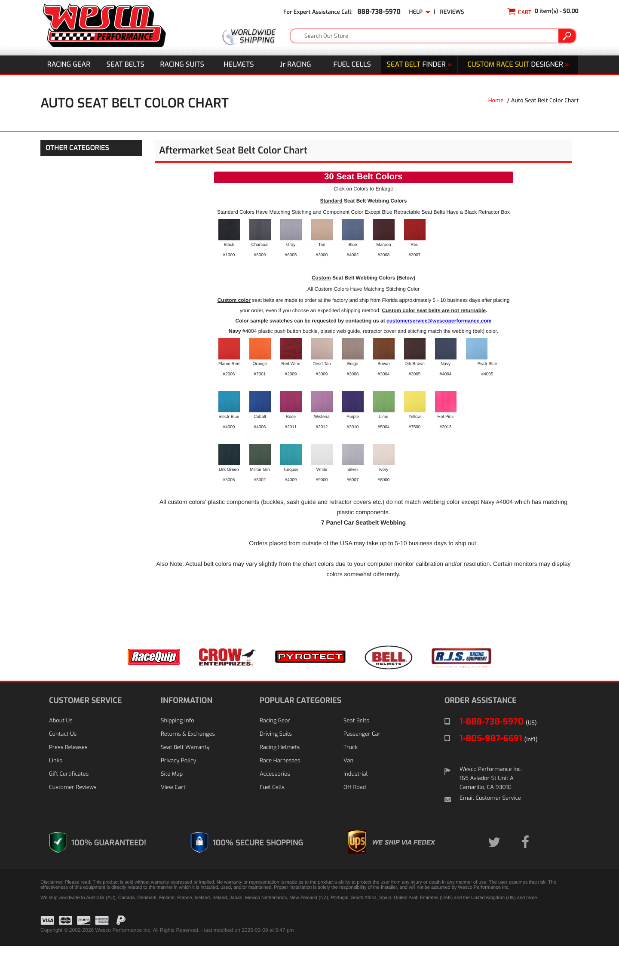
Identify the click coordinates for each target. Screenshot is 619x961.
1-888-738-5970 (498, 737)
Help (419, 12)
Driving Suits (276, 749)
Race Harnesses (280, 776)
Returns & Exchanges (188, 749)
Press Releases (68, 762)
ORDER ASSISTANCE (480, 715)
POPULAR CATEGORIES (300, 715)
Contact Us (63, 749)
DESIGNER (518, 64)
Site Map (172, 789)
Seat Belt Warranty (185, 762)
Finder (419, 64)
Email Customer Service (490, 813)
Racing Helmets (280, 762)
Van (348, 776)
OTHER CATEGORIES (77, 148)
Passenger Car (361, 749)
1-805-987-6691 (499, 753)
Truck (350, 762)
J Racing (295, 64)
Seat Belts (125, 64)
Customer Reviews (72, 802)
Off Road (354, 802)
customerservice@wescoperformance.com (438, 334)
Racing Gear (68, 64)
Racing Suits (182, 64)
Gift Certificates (69, 789)
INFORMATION (186, 715)
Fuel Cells (352, 64)
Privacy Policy (178, 776)
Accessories (275, 789)
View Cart (173, 802)
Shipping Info (177, 736)
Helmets (239, 64)
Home (496, 100)
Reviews (452, 12)
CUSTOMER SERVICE (85, 715)
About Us (61, 736)
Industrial (355, 789)
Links (55, 776)
